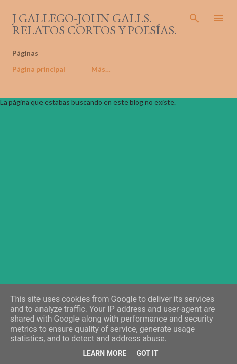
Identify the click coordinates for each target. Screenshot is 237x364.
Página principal (38, 69)
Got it (147, 353)
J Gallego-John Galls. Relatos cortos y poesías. (94, 24)
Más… (101, 69)
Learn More (104, 353)
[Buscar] (194, 18)
